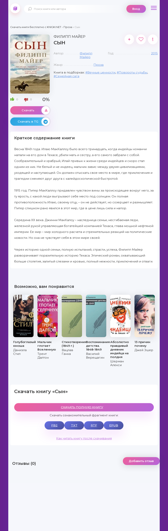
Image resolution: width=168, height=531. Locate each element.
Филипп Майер (86, 55)
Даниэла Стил (20, 352)
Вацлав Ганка (67, 352)
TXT (74, 425)
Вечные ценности (101, 72)
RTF (94, 425)
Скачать (36, 110)
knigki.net (15, 8)
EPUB (113, 425)
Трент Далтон (43, 355)
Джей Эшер (143, 350)
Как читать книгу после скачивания (84, 438)
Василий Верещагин (95, 355)
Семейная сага (67, 76)
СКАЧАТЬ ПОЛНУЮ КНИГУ (82, 407)
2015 (154, 53)
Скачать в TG (34, 121)
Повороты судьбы (133, 72)
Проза (98, 65)
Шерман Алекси (117, 363)
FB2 (54, 425)
